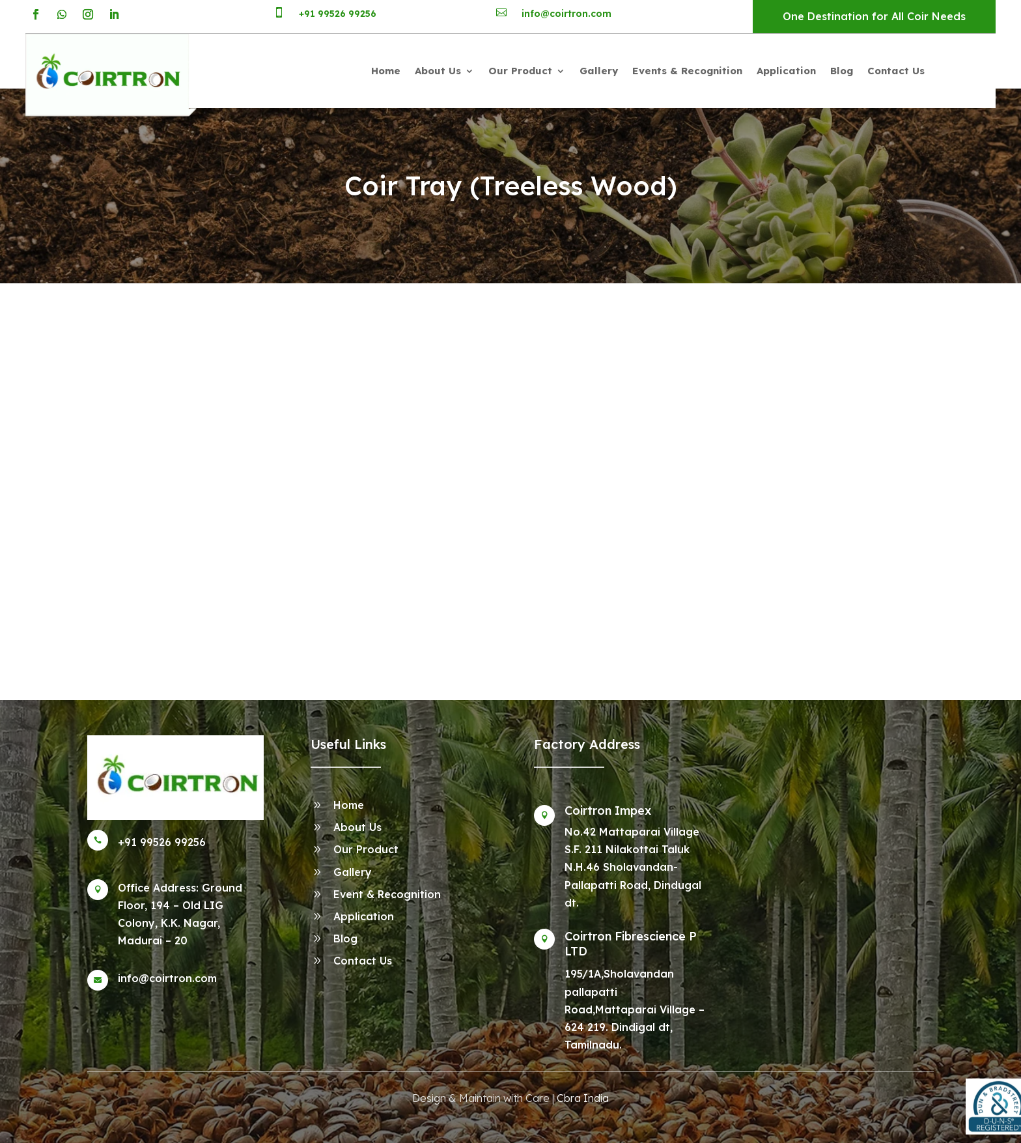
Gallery (599, 71)
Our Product (520, 71)
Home (385, 71)
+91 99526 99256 (337, 14)
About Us (438, 71)
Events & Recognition (687, 71)
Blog (841, 71)
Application (786, 71)
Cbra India (583, 1098)
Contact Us (896, 71)
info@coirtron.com (566, 14)
